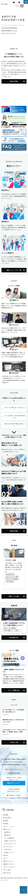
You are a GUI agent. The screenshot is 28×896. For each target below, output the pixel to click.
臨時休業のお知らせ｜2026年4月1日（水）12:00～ (13, 721)
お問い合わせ (7, 872)
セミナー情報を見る (14, 690)
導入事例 (5, 823)
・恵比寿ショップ (8, 852)
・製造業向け (7, 832)
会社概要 (5, 814)
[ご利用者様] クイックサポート (19, 2)
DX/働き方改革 (11, 574)
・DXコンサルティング (9, 843)
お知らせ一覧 (14, 742)
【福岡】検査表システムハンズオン (13, 670)
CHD (18, 630)
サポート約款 (7, 869)
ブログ (5, 858)
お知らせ (5, 855)
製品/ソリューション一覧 (14, 270)
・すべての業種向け (9, 838)
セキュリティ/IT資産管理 (13, 579)
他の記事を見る (14, 637)
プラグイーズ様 (10, 560)
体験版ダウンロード (9, 864)
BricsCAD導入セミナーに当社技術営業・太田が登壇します (13, 711)
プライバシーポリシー (9, 867)
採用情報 (5, 820)
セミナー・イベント (9, 826)
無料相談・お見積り (14, 2)
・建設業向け (7, 835)
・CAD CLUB (7, 849)
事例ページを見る (14, 596)
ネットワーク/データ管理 (13, 576)
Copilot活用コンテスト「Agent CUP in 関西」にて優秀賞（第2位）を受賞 (14, 731)
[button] (26, 2)
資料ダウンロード (15, 783)
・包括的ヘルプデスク (9, 841)
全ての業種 (10, 581)
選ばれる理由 (14, 81)
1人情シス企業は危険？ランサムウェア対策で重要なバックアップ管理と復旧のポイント (14, 624)
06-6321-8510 (14, 773)
